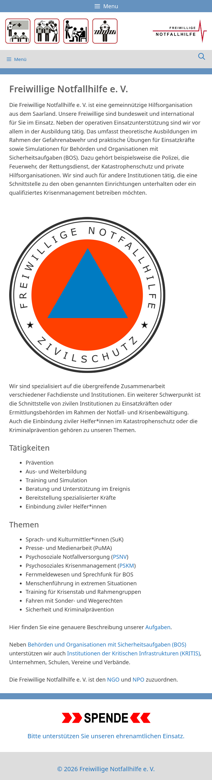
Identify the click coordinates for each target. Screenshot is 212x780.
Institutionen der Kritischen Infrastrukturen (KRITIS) (133, 653)
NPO (139, 679)
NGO (113, 679)
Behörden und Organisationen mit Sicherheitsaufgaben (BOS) (107, 644)
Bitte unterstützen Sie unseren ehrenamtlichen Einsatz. (106, 736)
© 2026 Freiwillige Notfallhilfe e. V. (106, 769)
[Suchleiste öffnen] (201, 56)
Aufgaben (158, 627)
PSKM (126, 565)
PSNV (120, 556)
